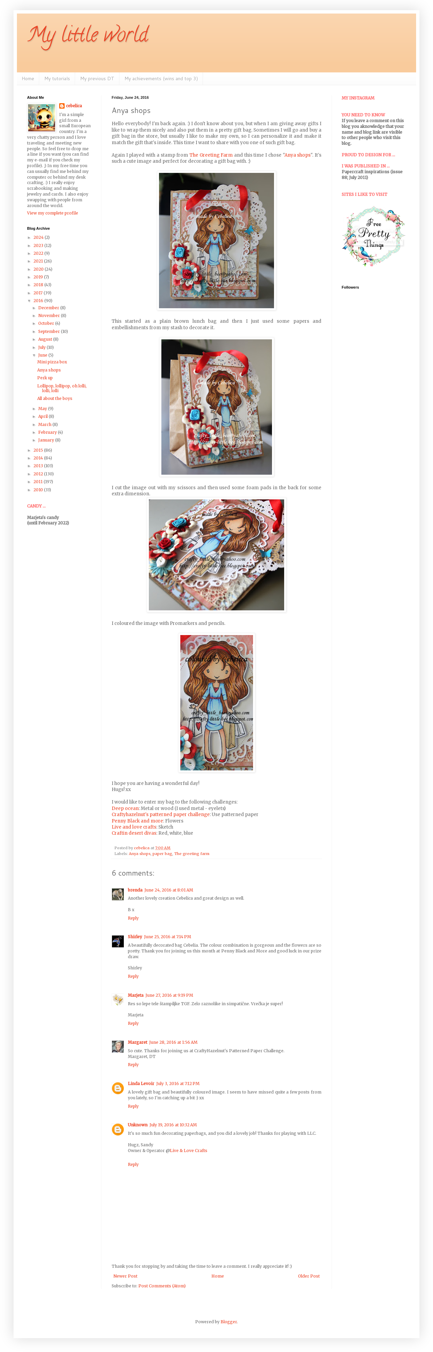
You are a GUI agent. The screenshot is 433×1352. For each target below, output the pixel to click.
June (43, 355)
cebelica (74, 105)
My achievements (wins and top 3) (161, 78)
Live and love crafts (134, 827)
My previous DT (97, 78)
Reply (133, 918)
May (43, 408)
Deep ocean (125, 808)
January (46, 440)
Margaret (137, 1042)
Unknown (137, 1124)
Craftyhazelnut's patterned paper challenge (161, 814)
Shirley (135, 936)
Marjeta (135, 995)
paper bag (162, 853)
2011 (38, 481)
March (45, 424)
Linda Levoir (141, 1083)
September (49, 331)
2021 (38, 261)
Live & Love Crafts (188, 1150)
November (49, 315)
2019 (38, 276)
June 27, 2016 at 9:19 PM (169, 995)
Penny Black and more (137, 821)
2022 (38, 253)
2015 (38, 450)
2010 (38, 489)
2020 (39, 269)
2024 (39, 237)
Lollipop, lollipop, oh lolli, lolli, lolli (62, 388)
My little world (87, 37)
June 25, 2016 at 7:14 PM (167, 936)
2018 (38, 284)
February (48, 432)
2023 (38, 245)
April (43, 416)
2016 (38, 300)
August (45, 339)
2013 (38, 465)
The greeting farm (191, 853)
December (49, 307)
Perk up (45, 377)
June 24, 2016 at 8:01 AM (168, 890)
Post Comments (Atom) (162, 1285)
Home (28, 78)
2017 (38, 292)
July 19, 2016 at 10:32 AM (173, 1124)
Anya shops (297, 155)
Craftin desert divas (134, 833)
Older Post (309, 1276)
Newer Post (125, 1276)
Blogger (229, 1321)
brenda (135, 890)
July (42, 347)
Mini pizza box (52, 361)
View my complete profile (52, 213)
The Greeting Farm (211, 155)
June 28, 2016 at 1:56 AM (173, 1042)
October (46, 323)
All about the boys (54, 398)
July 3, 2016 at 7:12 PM (178, 1083)
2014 (38, 457)
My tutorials (57, 78)
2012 (38, 473)
